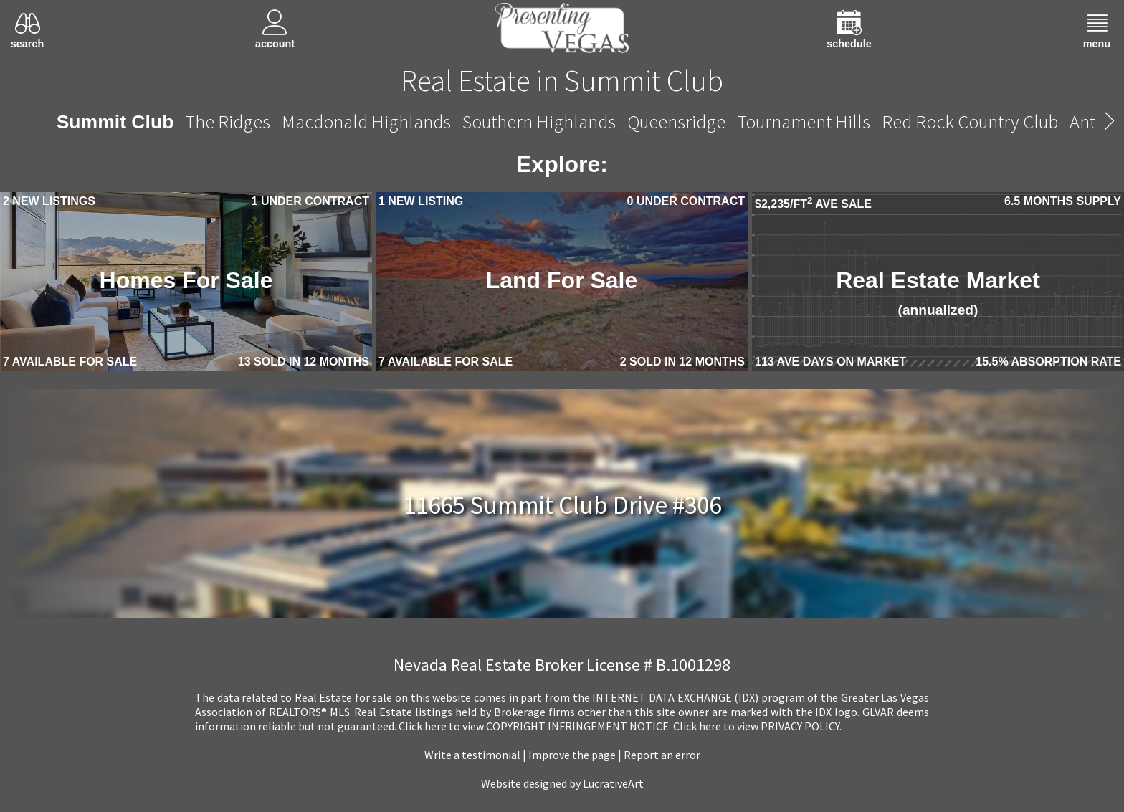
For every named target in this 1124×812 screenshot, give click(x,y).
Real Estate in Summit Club (562, 80)
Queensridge (676, 121)
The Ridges (227, 121)
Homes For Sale (186, 280)
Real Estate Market (938, 292)
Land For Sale (562, 280)
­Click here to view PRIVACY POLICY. (757, 726)
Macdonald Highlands (366, 121)
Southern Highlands (539, 121)
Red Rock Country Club (970, 121)
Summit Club (115, 122)
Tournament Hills (803, 121)
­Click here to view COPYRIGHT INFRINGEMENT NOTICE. (535, 726)
